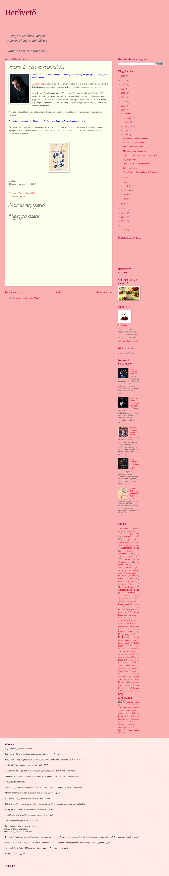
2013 (123, 221)
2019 (123, 106)
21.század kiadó (131, 531)
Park (128, 679)
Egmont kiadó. (130, 573)
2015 (123, 213)
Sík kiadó (128, 707)
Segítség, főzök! (129, 159)
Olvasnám (122, 677)
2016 (123, 208)
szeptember (128, 126)
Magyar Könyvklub (126, 654)
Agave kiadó (133, 534)
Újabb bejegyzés (14, 291)
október (127, 122)
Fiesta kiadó (122, 584)
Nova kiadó (132, 671)
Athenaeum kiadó (130, 547)
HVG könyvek (131, 607)
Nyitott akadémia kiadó (126, 674)
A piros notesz (40, 84)
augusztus (128, 131)
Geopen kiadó (129, 593)
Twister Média (127, 722)
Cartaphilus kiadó (126, 554)
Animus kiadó (123, 542)
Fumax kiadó (133, 584)
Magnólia (135, 649)
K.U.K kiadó (131, 623)
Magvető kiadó (129, 651)
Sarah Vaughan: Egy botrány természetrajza (140, 172)
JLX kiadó (135, 618)
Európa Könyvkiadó (126, 581)
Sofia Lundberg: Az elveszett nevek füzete (140, 155)
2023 (123, 89)
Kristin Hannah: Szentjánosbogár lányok (134, 464)
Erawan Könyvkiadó (126, 576)
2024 (123, 85)
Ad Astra (121, 534)
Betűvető (20, 12)
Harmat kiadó (123, 604)
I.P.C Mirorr (123, 609)
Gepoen (120, 596)
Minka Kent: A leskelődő (133, 147)
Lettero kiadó (123, 643)
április (126, 186)
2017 (123, 204)
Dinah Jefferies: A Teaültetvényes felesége (134, 493)
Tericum (120, 713)
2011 (123, 230)
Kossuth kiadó (125, 631)
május (126, 182)
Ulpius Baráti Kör (124, 727)
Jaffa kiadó (132, 615)
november (128, 118)
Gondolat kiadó (131, 596)
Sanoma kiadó (133, 702)
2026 (123, 76)
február (127, 195)
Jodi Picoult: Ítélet (130, 168)
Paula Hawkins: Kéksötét (134, 371)
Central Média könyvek (130, 559)
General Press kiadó (128, 589)
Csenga (124, 325)
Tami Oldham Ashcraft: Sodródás (136, 164)
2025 (123, 80)
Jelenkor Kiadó (123, 618)
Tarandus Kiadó (130, 710)
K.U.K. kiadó (122, 626)
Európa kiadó (125, 578)
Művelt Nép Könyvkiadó (127, 668)
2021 (123, 97)
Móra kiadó (130, 666)
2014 (123, 217)
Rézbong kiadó (131, 691)
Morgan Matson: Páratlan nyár (135, 151)
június (126, 178)
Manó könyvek (123, 657)
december (128, 114)
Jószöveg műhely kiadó (128, 620)
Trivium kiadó (134, 719)
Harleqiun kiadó (130, 601)
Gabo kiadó (127, 587)
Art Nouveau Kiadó (132, 545)
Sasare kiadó (126, 705)
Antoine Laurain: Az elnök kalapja (136, 143)
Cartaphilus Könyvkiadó (128, 556)
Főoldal (57, 291)
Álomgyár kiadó (129, 540)
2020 (123, 102)
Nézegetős (122, 671)
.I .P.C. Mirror (123, 528)
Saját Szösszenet (125, 695)
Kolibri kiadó (129, 629)
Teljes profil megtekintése (128, 341)
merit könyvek (126, 663)
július (126, 135)
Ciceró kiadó (126, 562)
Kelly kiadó (134, 626)
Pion (127, 685)
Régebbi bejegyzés (102, 291)
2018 (123, 110)
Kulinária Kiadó (130, 640)
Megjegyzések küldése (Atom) (28, 298)
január (126, 199)
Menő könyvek (134, 660)
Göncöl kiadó (123, 598)
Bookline (129, 551)
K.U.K (120, 623)
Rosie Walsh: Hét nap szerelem (135, 138)
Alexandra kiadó (131, 536)
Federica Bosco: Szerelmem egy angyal (134, 402)
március (127, 190)
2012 (123, 225)
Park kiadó (20, 196)
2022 (123, 93)
